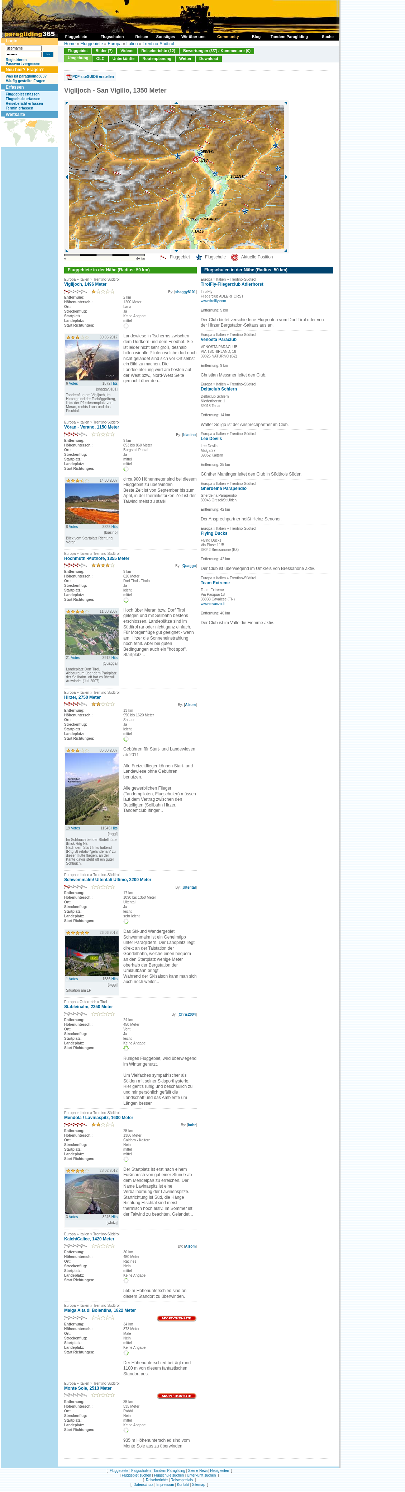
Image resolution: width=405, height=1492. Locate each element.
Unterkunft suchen (201, 1475)
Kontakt (183, 1485)
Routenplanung (156, 58)
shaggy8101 (185, 292)
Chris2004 (187, 1014)
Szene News (198, 1471)
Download (208, 58)
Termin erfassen (19, 108)
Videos (126, 50)
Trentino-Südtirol (158, 43)
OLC (100, 58)
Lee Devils (211, 438)
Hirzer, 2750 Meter (82, 697)
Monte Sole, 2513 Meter (88, 1388)
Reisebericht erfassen (24, 104)
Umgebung (78, 58)
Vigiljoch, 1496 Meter (85, 284)
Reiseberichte (157, 1480)
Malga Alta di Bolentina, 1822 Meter (100, 1310)
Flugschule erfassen (23, 99)
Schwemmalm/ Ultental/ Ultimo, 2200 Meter (107, 879)
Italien (132, 43)
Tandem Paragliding (169, 1471)
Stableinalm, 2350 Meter (88, 1006)
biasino (189, 435)
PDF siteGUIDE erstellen (93, 77)
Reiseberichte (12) (158, 50)
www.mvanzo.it (213, 604)
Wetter (185, 58)
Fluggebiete (91, 43)
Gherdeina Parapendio (224, 488)
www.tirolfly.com (213, 301)
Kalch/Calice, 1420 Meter (89, 1238)
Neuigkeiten (219, 1471)
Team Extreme (215, 582)
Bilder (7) (104, 50)
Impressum (165, 1485)
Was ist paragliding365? (26, 76)
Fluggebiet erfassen (22, 94)
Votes (73, 383)
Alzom (190, 705)
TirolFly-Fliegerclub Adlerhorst (232, 284)
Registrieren (16, 60)
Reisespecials (182, 1480)
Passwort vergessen (23, 64)
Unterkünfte (124, 58)
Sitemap (198, 1485)
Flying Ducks (214, 533)
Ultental (189, 887)
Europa (115, 43)
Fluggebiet (78, 50)
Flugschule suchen (169, 1475)
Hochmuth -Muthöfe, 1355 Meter (96, 558)
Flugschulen (141, 1471)
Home (70, 43)
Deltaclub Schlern (219, 389)
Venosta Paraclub (219, 339)
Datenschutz (143, 1485)
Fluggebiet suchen (136, 1475)
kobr (192, 1125)
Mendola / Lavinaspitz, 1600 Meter (98, 1117)
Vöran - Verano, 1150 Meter (91, 427)
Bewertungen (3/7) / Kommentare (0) (217, 50)
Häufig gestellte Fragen (26, 81)
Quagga (189, 566)
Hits (114, 383)
